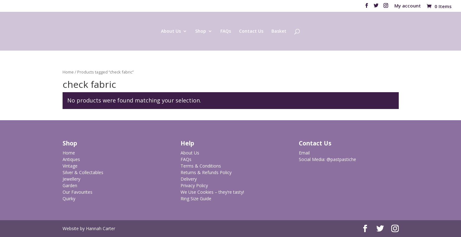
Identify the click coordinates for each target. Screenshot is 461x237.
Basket (278, 31)
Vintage (70, 166)
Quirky (69, 198)
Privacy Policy (194, 185)
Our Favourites (77, 192)
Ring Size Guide (196, 198)
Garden (70, 185)
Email (304, 153)
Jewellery (71, 179)
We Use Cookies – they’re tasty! (212, 192)
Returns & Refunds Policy (206, 172)
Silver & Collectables (83, 172)
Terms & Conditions (201, 166)
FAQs (225, 31)
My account (407, 6)
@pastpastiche (341, 159)
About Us (171, 31)
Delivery (189, 179)
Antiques (71, 159)
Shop (200, 31)
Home (68, 72)
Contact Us (251, 31)
